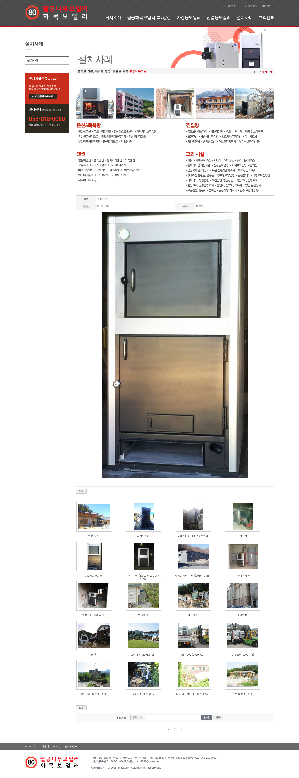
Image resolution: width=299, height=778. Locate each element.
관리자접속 (268, 6)
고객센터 (266, 17)
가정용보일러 (188, 17)
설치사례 (244, 17)
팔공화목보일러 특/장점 (148, 17)
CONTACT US (249, 6)
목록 (81, 491)
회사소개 (113, 17)
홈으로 (232, 6)
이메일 (57, 746)
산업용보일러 (218, 17)
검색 (206, 717)
